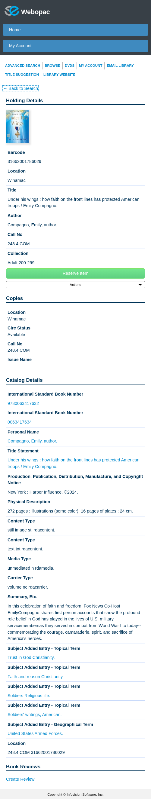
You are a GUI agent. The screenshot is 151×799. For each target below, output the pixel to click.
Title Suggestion (22, 74)
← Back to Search (20, 88)
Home (14, 29)
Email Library (120, 65)
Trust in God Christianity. (31, 657)
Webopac (27, 11)
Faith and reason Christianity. (36, 676)
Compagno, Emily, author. (32, 441)
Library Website (59, 74)
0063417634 (20, 422)
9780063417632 (23, 403)
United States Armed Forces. (35, 733)
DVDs (69, 65)
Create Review (20, 779)
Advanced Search (22, 65)
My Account (20, 45)
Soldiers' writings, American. (35, 714)
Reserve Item (76, 273)
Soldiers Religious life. (29, 695)
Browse (52, 65)
